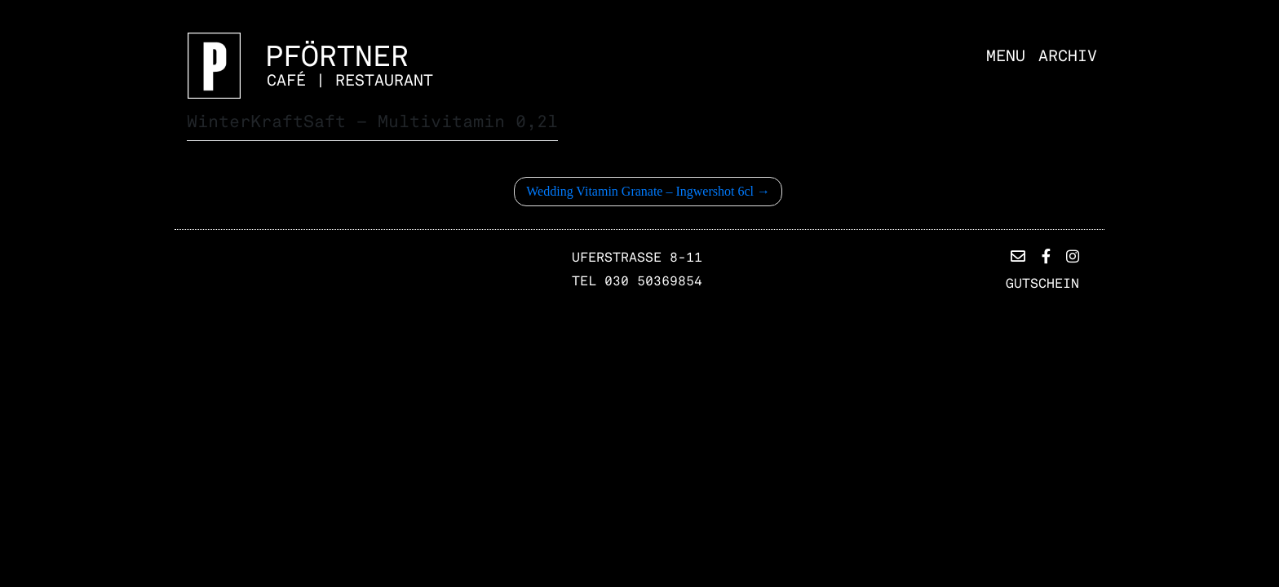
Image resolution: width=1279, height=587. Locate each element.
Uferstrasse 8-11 (637, 257)
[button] (1018, 257)
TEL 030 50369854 (637, 281)
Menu (1005, 56)
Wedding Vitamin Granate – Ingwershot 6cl (640, 191)
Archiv (1067, 56)
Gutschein (1042, 284)
